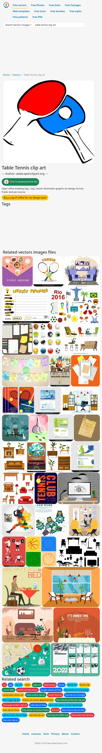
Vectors (17, 74)
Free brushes (57, 11)
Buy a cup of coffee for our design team (25, 197)
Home (6, 74)
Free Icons (40, 11)
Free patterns (20, 17)
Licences (36, 733)
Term (46, 733)
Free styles (76, 11)
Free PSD (37, 17)
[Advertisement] (51, 51)
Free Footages (73, 5)
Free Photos (37, 5)
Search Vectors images (17, 24)
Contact (75, 733)
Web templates (21, 11)
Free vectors (19, 5)
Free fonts (54, 5)
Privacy (55, 733)
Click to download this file (20, 182)
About (65, 733)
